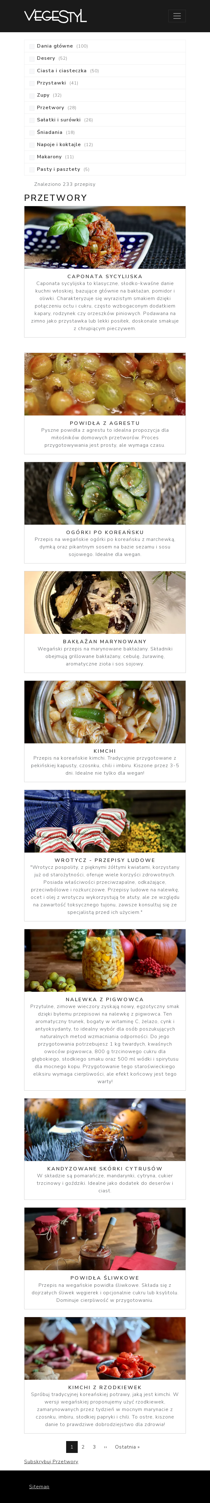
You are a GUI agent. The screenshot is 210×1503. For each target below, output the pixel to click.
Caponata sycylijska (105, 276)
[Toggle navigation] (177, 16)
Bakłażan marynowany (105, 641)
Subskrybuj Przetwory (51, 1461)
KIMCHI (105, 751)
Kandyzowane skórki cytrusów (105, 1168)
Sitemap (39, 1486)
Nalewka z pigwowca (105, 999)
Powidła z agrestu (105, 423)
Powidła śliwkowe (105, 1278)
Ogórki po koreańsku (105, 532)
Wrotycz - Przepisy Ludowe (105, 860)
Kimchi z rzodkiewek (105, 1387)
